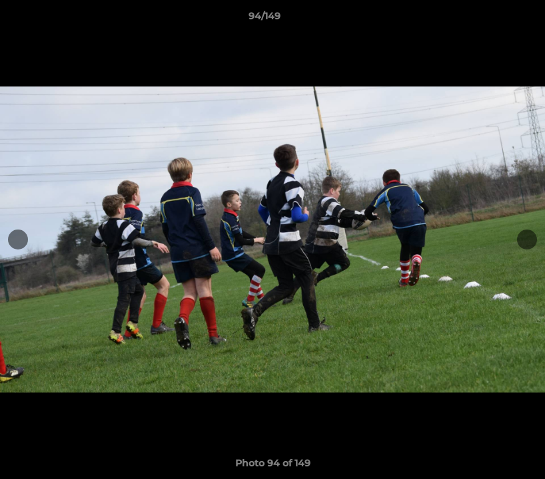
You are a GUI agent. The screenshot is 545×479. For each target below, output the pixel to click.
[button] (489, 19)
